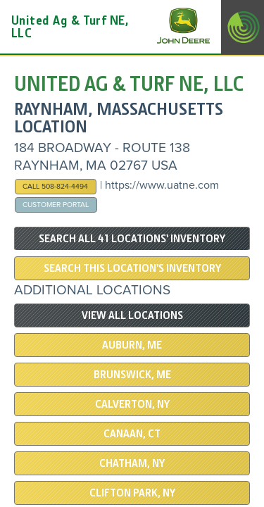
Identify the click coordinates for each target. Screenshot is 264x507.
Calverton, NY (132, 404)
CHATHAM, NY (132, 463)
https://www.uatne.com (162, 185)
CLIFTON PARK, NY (132, 493)
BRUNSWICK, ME (132, 374)
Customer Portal (56, 204)
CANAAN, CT (132, 433)
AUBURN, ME (132, 345)
